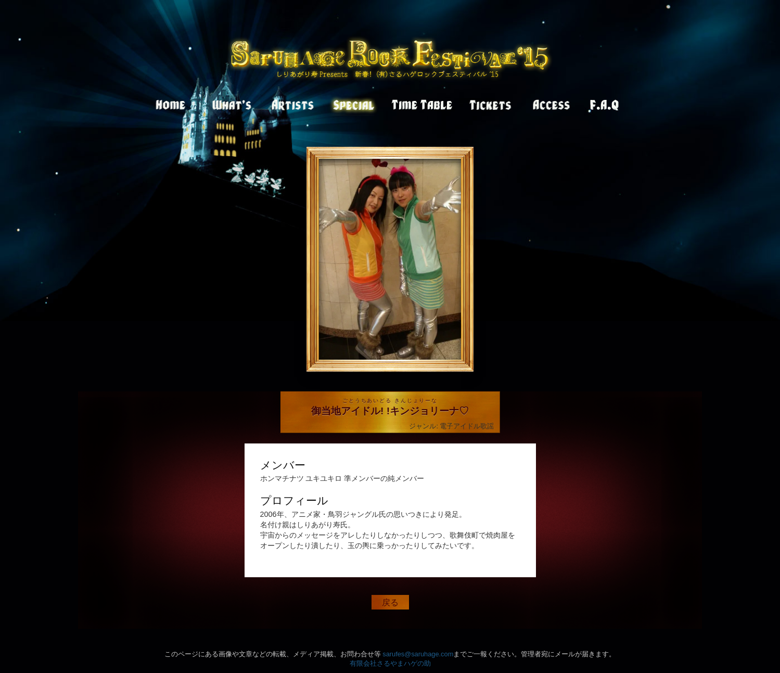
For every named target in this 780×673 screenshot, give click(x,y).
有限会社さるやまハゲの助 (390, 663)
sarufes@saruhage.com (417, 654)
